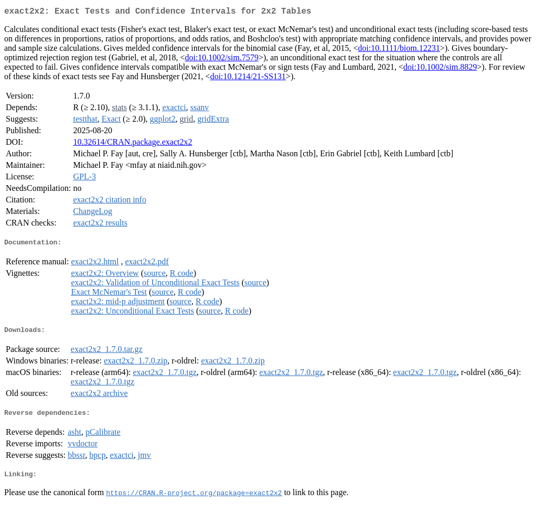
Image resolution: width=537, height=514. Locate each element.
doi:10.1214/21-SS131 (248, 78)
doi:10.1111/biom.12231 (398, 50)
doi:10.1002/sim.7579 (221, 59)
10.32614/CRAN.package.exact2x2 (132, 144)
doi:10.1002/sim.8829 (440, 69)
